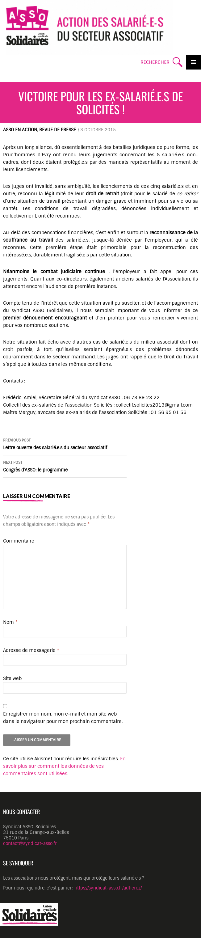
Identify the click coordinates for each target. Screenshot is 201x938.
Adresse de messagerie (31, 650)
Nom (10, 622)
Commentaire (18, 541)
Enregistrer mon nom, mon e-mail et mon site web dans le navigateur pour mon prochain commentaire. (63, 718)
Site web (12, 678)
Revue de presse (57, 130)
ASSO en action (20, 130)
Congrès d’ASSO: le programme (65, 466)
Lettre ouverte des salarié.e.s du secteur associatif (65, 443)
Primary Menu (193, 62)
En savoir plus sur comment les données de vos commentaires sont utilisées (64, 766)
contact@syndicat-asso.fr (30, 843)
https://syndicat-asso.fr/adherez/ (108, 888)
